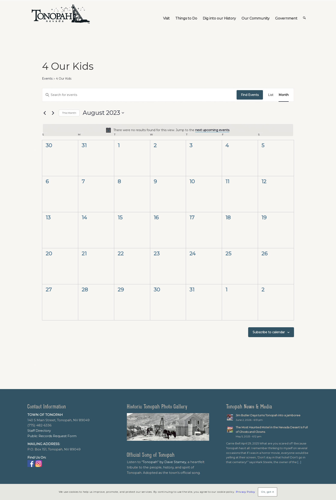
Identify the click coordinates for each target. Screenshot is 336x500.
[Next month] (53, 112)
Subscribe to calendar (269, 332)
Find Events (250, 95)
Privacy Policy (245, 491)
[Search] (304, 14)
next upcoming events (212, 130)
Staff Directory (39, 431)
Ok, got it (267, 491)
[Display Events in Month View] (284, 95)
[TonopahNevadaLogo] (60, 14)
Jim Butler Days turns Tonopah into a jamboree (268, 415)
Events (47, 78)
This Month (69, 112)
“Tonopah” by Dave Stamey (164, 462)
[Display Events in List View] (270, 95)
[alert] (168, 130)
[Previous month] (44, 112)
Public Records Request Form (51, 436)
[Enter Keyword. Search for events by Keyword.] (139, 95)
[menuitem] (166, 14)
